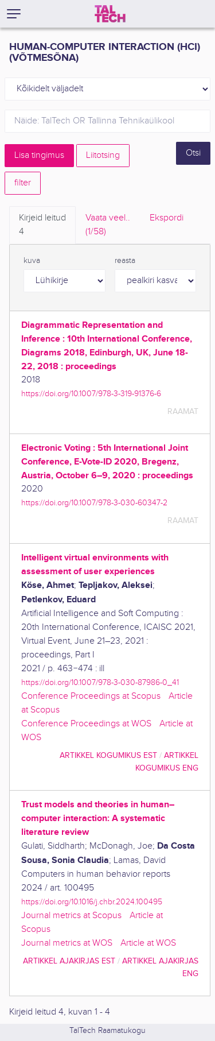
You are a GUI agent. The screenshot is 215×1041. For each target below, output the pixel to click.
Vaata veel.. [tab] (107, 225)
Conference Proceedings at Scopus (91, 696)
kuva (32, 260)
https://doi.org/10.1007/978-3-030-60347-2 (94, 503)
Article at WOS (148, 943)
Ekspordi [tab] (166, 217)
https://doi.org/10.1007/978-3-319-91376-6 (91, 393)
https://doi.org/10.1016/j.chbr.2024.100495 (91, 902)
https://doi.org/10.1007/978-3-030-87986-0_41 (100, 682)
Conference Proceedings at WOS (86, 723)
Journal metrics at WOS (66, 943)
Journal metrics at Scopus (71, 915)
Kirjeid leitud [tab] (42, 225)
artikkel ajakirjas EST (69, 961)
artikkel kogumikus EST (108, 755)
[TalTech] (110, 14)
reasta (125, 260)
